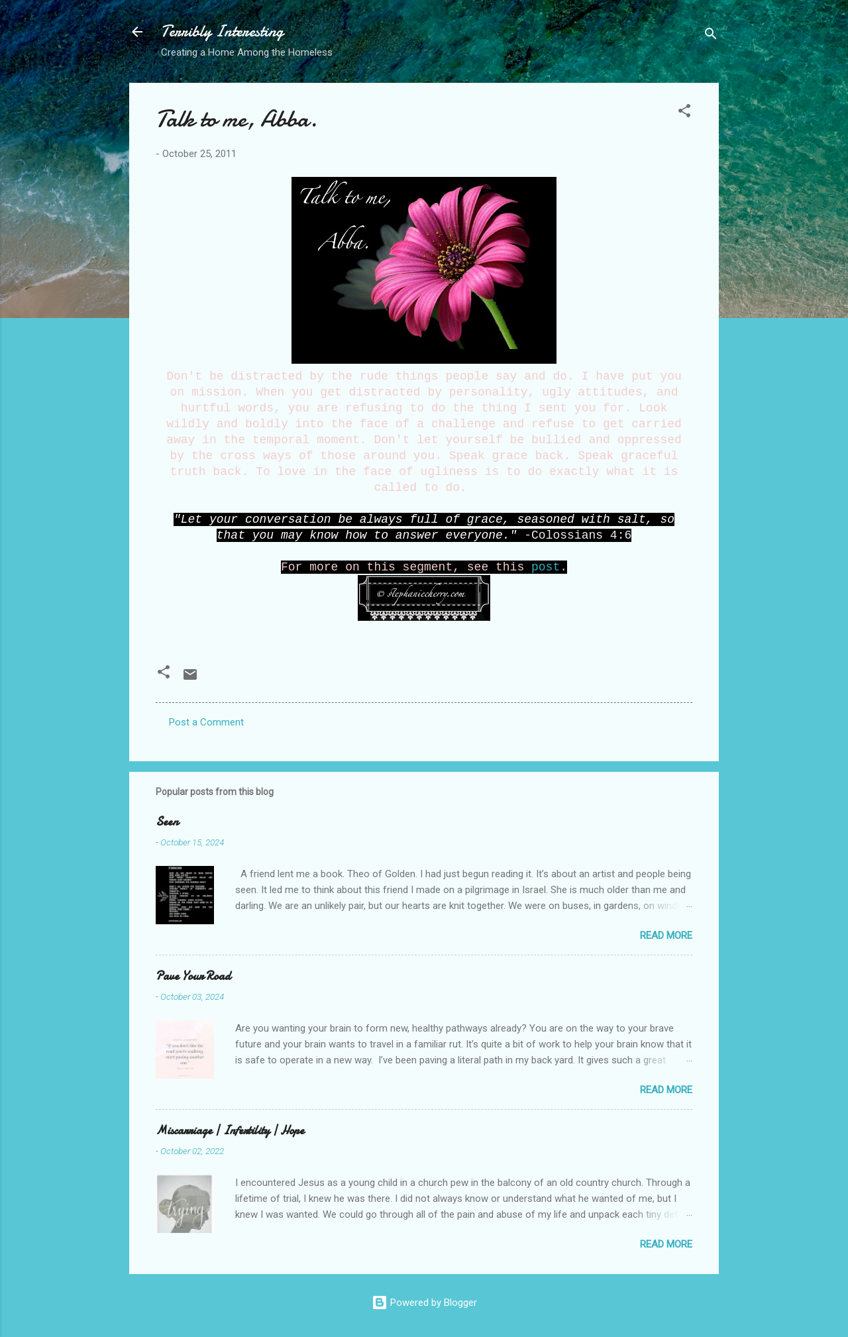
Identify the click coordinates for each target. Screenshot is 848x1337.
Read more (666, 935)
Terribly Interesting (222, 31)
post (545, 567)
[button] (684, 113)
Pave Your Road (193, 976)
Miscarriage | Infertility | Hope (230, 1130)
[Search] (711, 36)
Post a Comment (206, 722)
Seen (167, 822)
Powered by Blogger (424, 1303)
